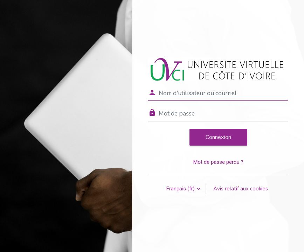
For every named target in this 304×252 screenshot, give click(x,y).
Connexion (218, 137)
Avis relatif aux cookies (240, 188)
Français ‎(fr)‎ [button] (181, 189)
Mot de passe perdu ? (218, 162)
